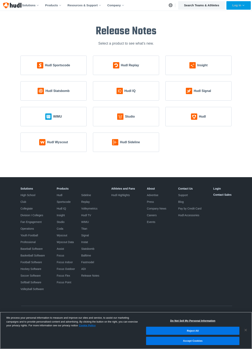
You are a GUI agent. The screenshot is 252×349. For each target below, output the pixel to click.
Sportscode (64, 201)
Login (217, 188)
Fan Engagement (31, 222)
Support (183, 195)
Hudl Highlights (120, 195)
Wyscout (62, 235)
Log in (238, 5)
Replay (85, 201)
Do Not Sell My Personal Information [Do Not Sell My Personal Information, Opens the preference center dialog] (192, 323)
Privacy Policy (28, 314)
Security (178, 314)
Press (150, 201)
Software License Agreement (84, 314)
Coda (60, 228)
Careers (152, 215)
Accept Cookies (193, 343)
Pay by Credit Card (189, 208)
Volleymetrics (89, 208)
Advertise (152, 195)
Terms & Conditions (52, 314)
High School (27, 195)
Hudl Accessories (188, 215)
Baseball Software (31, 248)
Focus (60, 255)
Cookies (165, 314)
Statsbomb (87, 248)
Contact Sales (222, 194)
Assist (60, 248)
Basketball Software (32, 255)
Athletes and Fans (123, 188)
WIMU (85, 222)
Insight (61, 215)
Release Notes (90, 275)
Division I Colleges (31, 215)
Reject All (193, 333)
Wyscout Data (65, 242)
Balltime (86, 255)
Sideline (86, 195)
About (151, 188)
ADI (83, 268)
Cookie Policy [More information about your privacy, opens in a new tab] (87, 328)
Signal (85, 235)
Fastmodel (87, 262)
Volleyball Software (32, 289)
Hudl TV (86, 215)
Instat (84, 242)
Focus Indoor (65, 262)
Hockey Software (30, 268)
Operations (27, 228)
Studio (61, 222)
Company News (156, 208)
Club (23, 201)
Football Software (31, 262)
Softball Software (30, 282)
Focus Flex (63, 275)
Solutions (30, 5)
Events (151, 222)
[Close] (245, 332)
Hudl (59, 195)
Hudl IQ (61, 208)
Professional (28, 242)
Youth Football (29, 235)
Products (53, 5)
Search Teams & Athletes (201, 5)
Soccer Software (30, 275)
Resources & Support (84, 5)
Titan (84, 228)
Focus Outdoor (66, 268)
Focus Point (64, 282)
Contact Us (185, 188)
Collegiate (26, 208)
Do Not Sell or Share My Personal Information (130, 314)
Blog (181, 201)
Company (115, 5)
